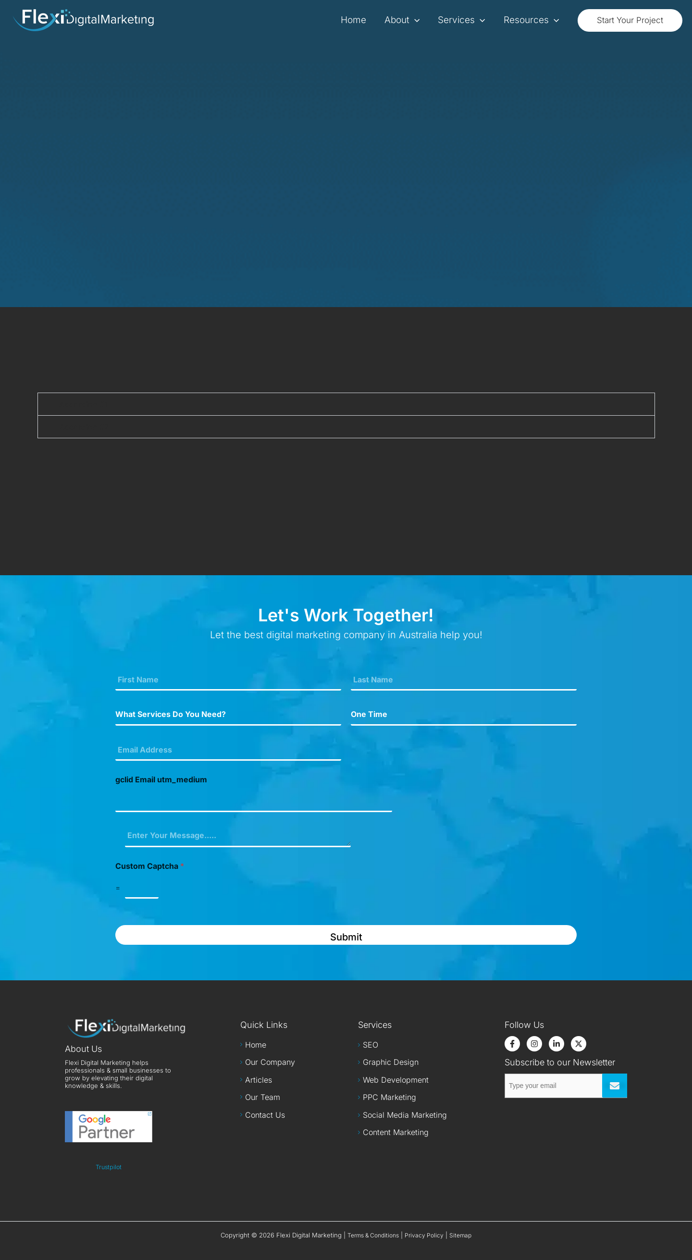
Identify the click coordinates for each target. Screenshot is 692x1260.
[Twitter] (578, 1043)
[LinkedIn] (556, 1043)
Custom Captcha (149, 866)
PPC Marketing (389, 1097)
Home (255, 1045)
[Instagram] (534, 1043)
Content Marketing (396, 1132)
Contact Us (265, 1115)
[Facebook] (512, 1043)
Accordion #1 (83, 404)
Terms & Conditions (373, 1235)
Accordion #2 (84, 427)
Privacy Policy (424, 1235)
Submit (346, 937)
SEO (370, 1045)
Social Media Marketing (405, 1115)
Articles (258, 1080)
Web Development (396, 1080)
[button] (630, 20)
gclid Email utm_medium (161, 779)
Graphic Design (391, 1062)
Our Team (262, 1097)
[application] (414, 20)
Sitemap (460, 1235)
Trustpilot (108, 1167)
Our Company (270, 1062)
